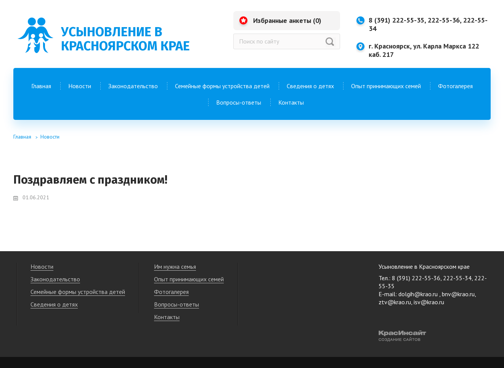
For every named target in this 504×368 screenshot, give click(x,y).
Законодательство (133, 86)
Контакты (291, 102)
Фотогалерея (455, 86)
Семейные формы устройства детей (222, 86)
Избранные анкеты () (287, 20)
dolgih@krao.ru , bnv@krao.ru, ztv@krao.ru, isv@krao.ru (427, 298)
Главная (41, 86)
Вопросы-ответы (238, 102)
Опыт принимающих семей (386, 86)
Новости (79, 86)
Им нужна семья (175, 266)
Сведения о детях (310, 86)
